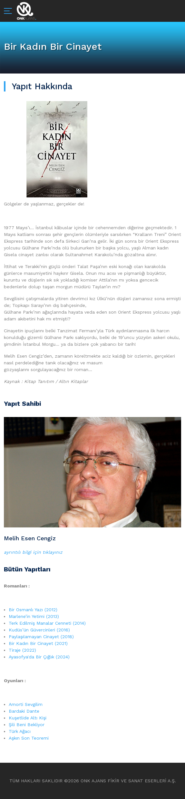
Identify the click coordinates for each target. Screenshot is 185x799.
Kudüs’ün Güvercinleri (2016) (39, 629)
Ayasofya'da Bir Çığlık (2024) (39, 656)
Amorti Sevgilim (26, 704)
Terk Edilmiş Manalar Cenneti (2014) (47, 623)
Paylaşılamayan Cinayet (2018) (41, 636)
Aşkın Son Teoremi (29, 738)
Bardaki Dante (24, 711)
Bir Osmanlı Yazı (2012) (33, 609)
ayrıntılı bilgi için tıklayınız (33, 552)
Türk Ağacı (20, 731)
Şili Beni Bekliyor (26, 724)
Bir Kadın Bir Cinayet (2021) (38, 643)
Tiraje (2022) (22, 650)
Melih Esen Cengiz (30, 538)
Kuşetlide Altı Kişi (27, 717)
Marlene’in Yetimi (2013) (34, 616)
